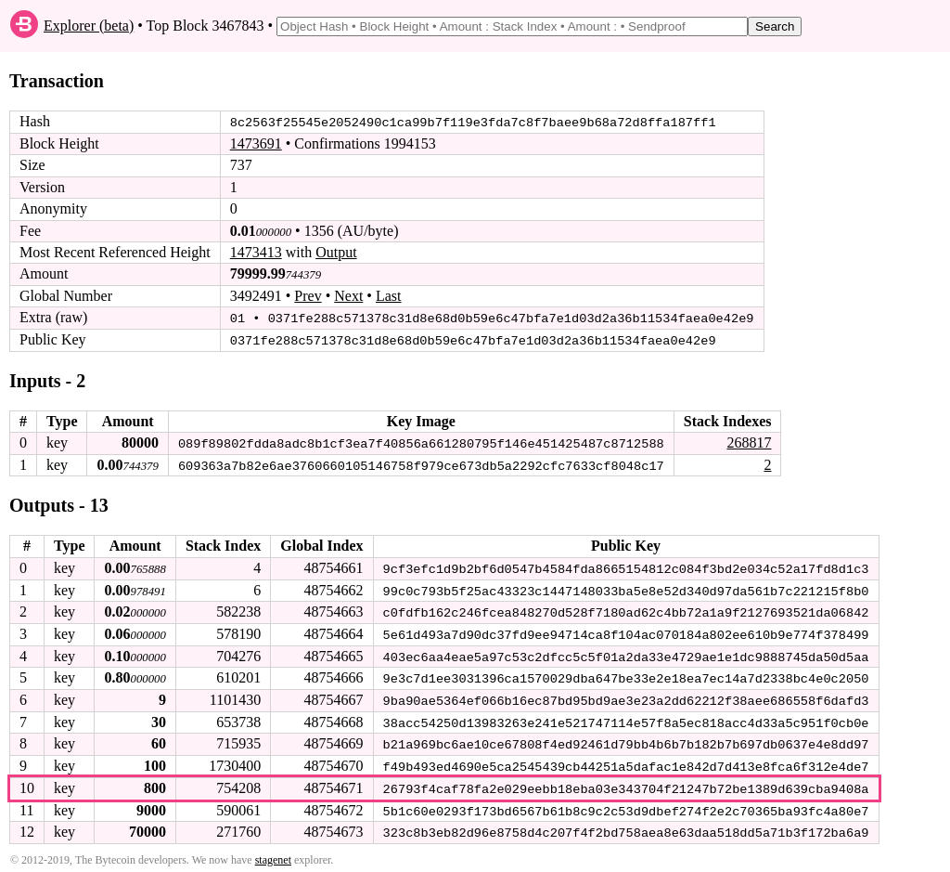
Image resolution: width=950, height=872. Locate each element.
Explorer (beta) (89, 25)
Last (389, 296)
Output (335, 252)
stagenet (273, 854)
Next (348, 296)
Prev (307, 296)
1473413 (256, 252)
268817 (748, 441)
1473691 (256, 143)
